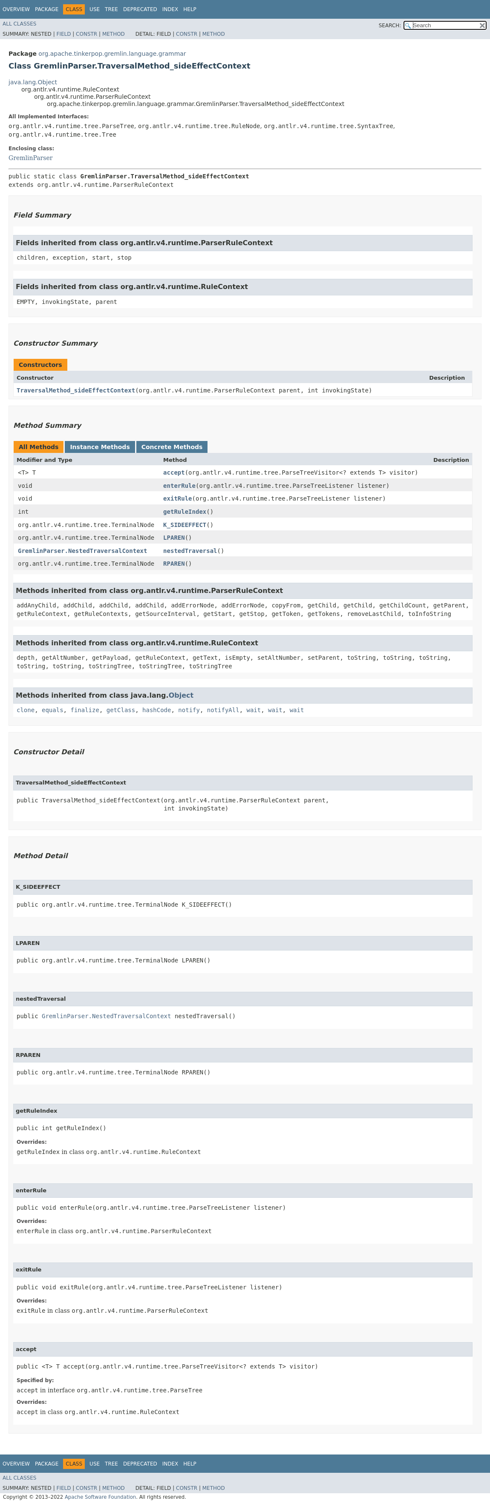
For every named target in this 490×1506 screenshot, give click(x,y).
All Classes (19, 24)
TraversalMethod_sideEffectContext (76, 390)
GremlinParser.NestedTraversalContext (82, 550)
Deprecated (140, 9)
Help (189, 9)
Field (63, 34)
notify (189, 710)
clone (26, 710)
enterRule (179, 485)
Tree (111, 9)
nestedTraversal (190, 550)
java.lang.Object (33, 82)
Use (94, 9)
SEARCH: (390, 26)
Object (181, 695)
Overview (16, 9)
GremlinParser (30, 158)
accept (174, 472)
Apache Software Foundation (100, 1497)
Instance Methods (100, 447)
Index (170, 9)
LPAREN (174, 537)
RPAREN (174, 563)
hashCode (156, 710)
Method (113, 34)
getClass (121, 710)
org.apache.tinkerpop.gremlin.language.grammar (112, 53)
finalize (84, 710)
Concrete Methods (172, 447)
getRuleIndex (184, 511)
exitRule (177, 498)
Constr (86, 34)
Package (46, 9)
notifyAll (223, 710)
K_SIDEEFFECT (184, 524)
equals (52, 710)
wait (254, 710)
